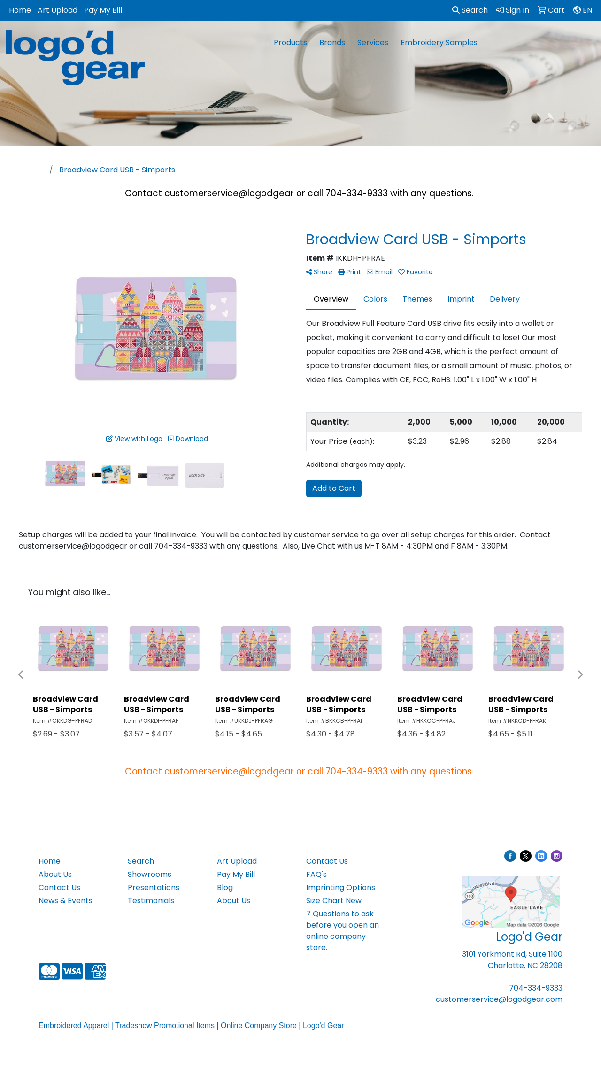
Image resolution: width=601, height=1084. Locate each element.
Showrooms (149, 874)
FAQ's (316, 874)
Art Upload (57, 10)
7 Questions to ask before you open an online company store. (342, 930)
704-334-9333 (535, 988)
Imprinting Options (340, 887)
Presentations (153, 887)
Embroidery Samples (439, 42)
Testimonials (151, 900)
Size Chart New (334, 900)
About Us (55, 874)
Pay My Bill (103, 10)
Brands (332, 42)
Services (372, 42)
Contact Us (59, 887)
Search (470, 10)
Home (20, 10)
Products (290, 42)
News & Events (65, 900)
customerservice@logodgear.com (499, 999)
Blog (225, 887)
